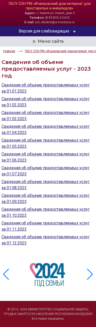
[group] (48, 274)
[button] (90, 274)
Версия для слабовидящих (48, 31)
